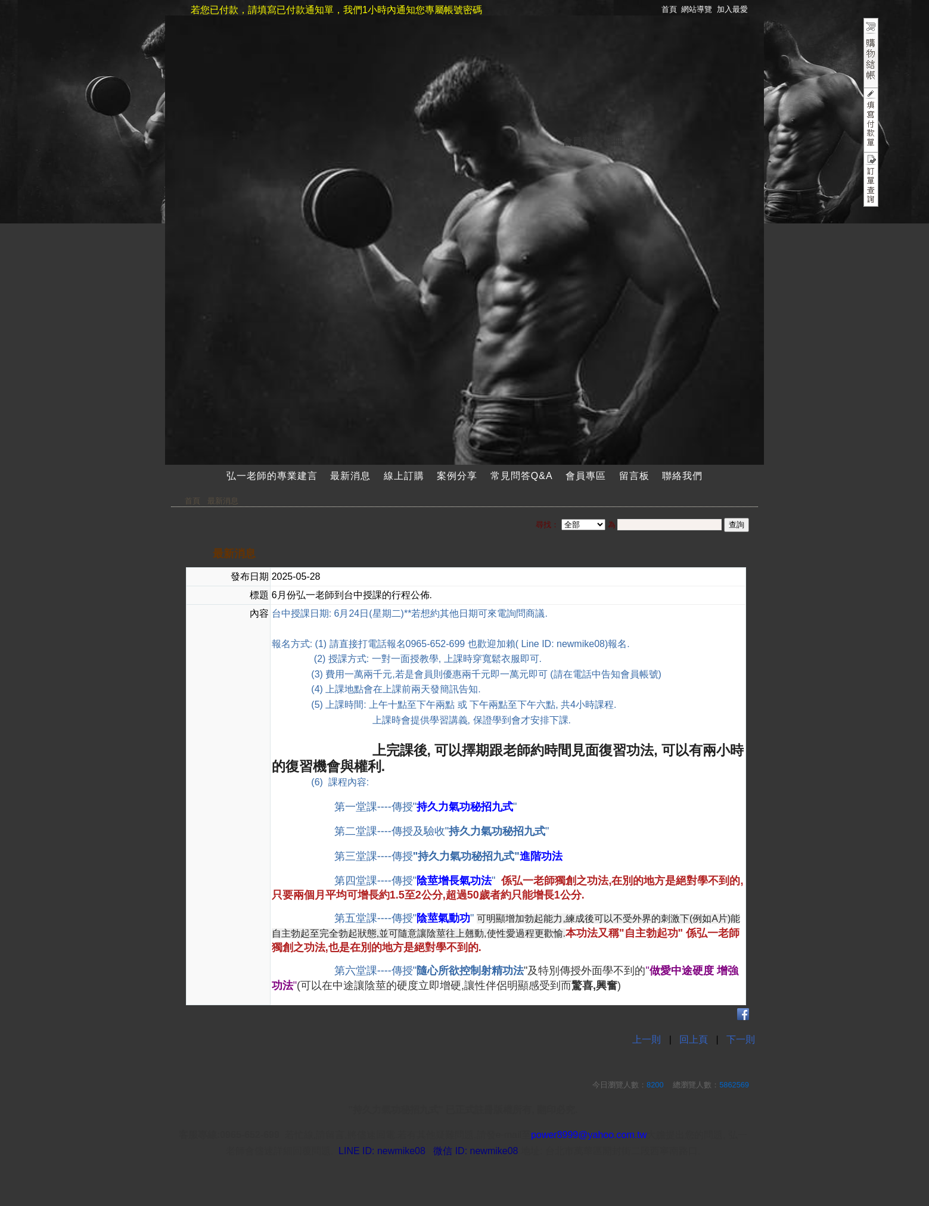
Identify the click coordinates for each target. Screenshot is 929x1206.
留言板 (634, 476)
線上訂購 (404, 476)
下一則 (740, 1039)
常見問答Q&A (521, 476)
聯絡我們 (682, 476)
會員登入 (582, 141)
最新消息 (350, 476)
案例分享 (457, 476)
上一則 (646, 1039)
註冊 (613, 141)
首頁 (192, 500)
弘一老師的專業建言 (272, 476)
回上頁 (693, 1039)
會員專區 (586, 476)
